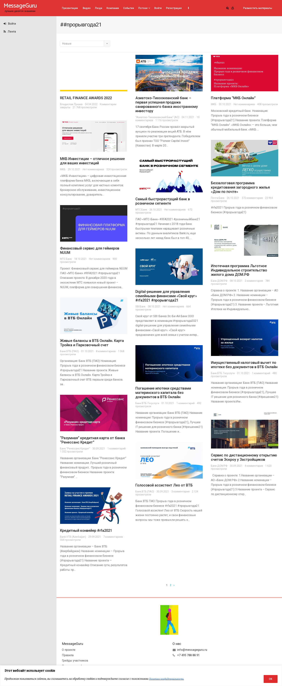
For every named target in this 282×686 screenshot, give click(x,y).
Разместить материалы (257, 8)
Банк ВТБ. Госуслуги (223, 373)
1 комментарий (261, 373)
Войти (10, 23)
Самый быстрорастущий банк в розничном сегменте (162, 201)
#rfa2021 (142, 300)
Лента (10, 31)
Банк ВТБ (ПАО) (69, 351)
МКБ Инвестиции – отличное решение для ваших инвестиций (92, 161)
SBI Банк (140, 306)
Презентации (70, 8)
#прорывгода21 (164, 300)
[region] (141, 675)
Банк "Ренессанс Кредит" (75, 448)
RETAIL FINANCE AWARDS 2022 (86, 98)
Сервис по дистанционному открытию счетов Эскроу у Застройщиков (244, 457)
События (128, 8)
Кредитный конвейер (78, 530)
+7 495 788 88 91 (188, 655)
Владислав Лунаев (71, 104)
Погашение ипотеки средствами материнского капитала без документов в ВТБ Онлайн (163, 392)
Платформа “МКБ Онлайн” (233, 98)
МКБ (213, 104)
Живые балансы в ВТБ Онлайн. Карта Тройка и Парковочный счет (92, 343)
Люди (98, 8)
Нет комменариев (244, 104)
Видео (86, 8)
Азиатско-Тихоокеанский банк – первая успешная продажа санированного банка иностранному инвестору (166, 104)
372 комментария (252, 197)
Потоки (142, 8)
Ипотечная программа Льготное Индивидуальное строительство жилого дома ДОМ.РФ (239, 270)
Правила (68, 655)
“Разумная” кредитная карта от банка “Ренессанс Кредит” (92, 440)
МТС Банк (141, 209)
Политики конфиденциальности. (166, 678)
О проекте (68, 649)
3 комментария (180, 491)
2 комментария (254, 280)
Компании (112, 8)
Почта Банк (217, 197)
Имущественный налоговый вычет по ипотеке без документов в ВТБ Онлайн (244, 364)
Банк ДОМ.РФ (219, 280)
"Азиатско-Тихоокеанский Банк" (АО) (157, 117)
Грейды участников (75, 660)
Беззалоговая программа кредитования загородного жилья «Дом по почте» (240, 187)
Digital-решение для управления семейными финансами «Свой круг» (166, 293)
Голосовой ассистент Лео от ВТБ (164, 485)
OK (270, 679)
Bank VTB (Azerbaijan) (73, 536)
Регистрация (174, 8)
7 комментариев (113, 536)
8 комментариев (106, 351)
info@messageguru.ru (192, 649)
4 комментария (254, 465)
